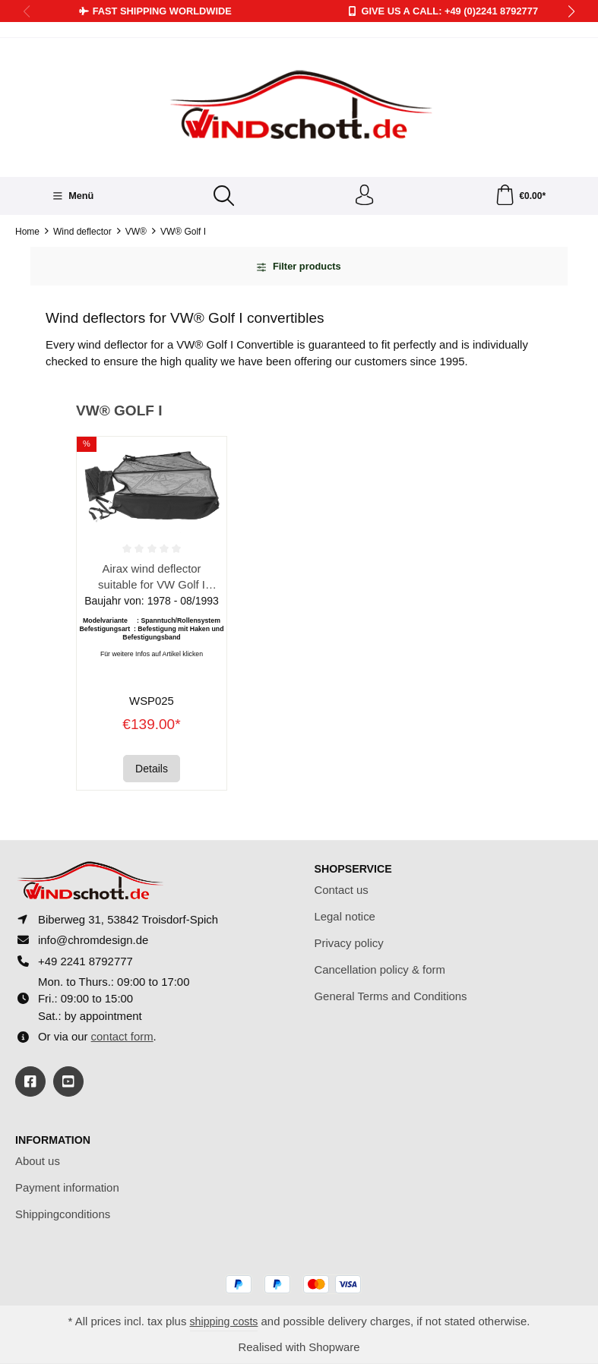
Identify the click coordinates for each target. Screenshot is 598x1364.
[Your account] (364, 197)
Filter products (298, 268)
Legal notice (345, 911)
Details (151, 773)
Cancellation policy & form (380, 964)
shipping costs (223, 1321)
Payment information (67, 1187)
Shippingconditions (62, 1214)
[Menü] (72, 197)
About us (37, 1160)
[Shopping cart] (519, 197)
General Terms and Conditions (391, 990)
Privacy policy (349, 937)
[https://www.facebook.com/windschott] (30, 1080)
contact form (122, 1035)
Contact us (342, 884)
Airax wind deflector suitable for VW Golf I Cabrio (151, 581)
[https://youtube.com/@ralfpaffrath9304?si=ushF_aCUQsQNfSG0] (68, 1080)
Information (54, 1139)
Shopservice (355, 862)
